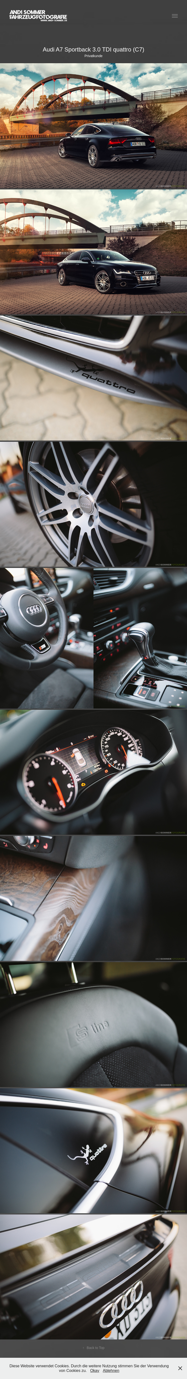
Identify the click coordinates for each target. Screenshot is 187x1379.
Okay (94, 1371)
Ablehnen (111, 1371)
